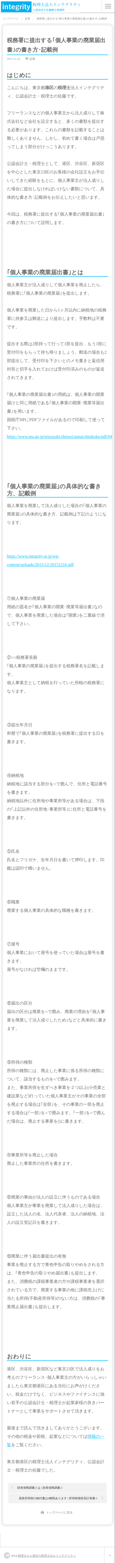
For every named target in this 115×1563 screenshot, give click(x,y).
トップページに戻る (59, 1512)
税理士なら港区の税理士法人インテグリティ (47, 1555)
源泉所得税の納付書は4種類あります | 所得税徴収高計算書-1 (58, 1498)
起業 (32, 58)
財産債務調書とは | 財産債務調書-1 (40, 1487)
